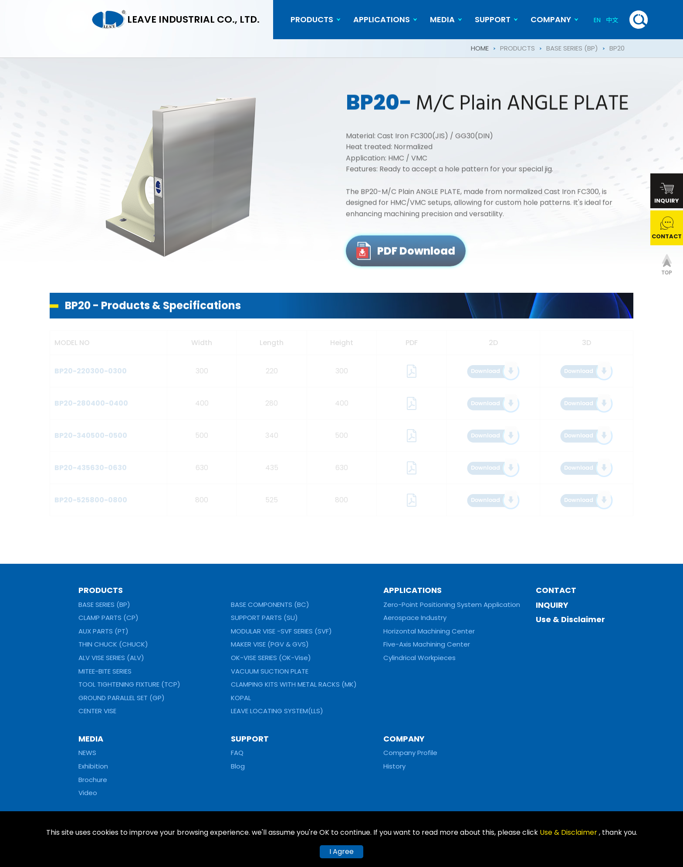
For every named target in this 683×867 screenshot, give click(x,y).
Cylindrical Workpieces (419, 657)
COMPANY (551, 19)
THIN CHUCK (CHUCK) (113, 644)
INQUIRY (552, 604)
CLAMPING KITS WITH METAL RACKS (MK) (294, 684)
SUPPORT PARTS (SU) (264, 617)
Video (87, 792)
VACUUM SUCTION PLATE (269, 671)
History (394, 766)
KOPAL (241, 697)
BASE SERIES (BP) (572, 48)
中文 (612, 20)
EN (597, 20)
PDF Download (416, 255)
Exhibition (93, 766)
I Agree (341, 852)
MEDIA (442, 19)
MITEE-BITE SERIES (105, 671)
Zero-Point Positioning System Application (451, 604)
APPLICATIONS (381, 19)
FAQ (237, 752)
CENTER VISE (97, 710)
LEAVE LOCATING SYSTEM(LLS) (277, 710)
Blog (238, 766)
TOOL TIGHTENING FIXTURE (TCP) (129, 684)
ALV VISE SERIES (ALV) (111, 657)
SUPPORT (493, 19)
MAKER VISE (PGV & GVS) (270, 644)
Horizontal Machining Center (429, 631)
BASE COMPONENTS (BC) (270, 604)
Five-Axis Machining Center (426, 644)
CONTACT (556, 590)
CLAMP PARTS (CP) (108, 617)
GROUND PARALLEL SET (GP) (121, 697)
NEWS (87, 752)
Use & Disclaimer (570, 619)
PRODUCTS (312, 19)
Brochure (92, 779)
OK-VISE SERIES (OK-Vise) (271, 657)
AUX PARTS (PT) (103, 631)
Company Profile (410, 752)
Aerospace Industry (414, 617)
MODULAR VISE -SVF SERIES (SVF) (281, 631)
